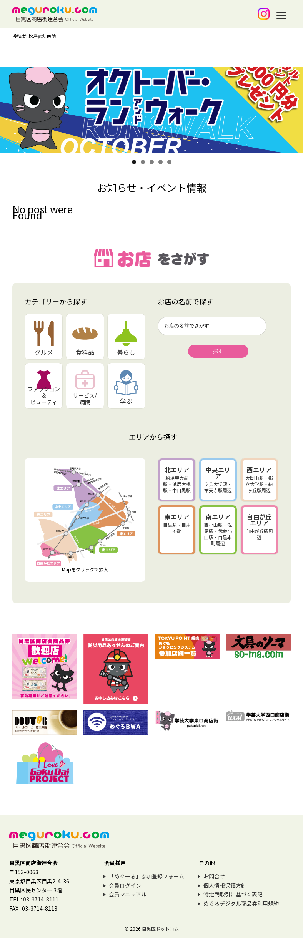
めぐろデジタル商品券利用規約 (241, 903)
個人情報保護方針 (224, 885)
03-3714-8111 (40, 899)
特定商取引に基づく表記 (233, 894)
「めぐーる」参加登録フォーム (146, 876)
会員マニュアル (128, 894)
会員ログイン (125, 885)
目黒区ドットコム (160, 928)
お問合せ (214, 876)
